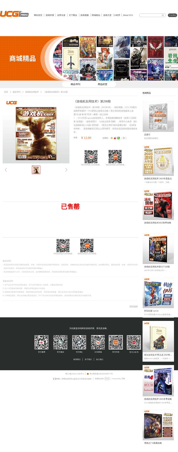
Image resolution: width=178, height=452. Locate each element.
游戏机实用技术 (32, 92)
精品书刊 (16, 92)
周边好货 (102, 84)
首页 (6, 92)
